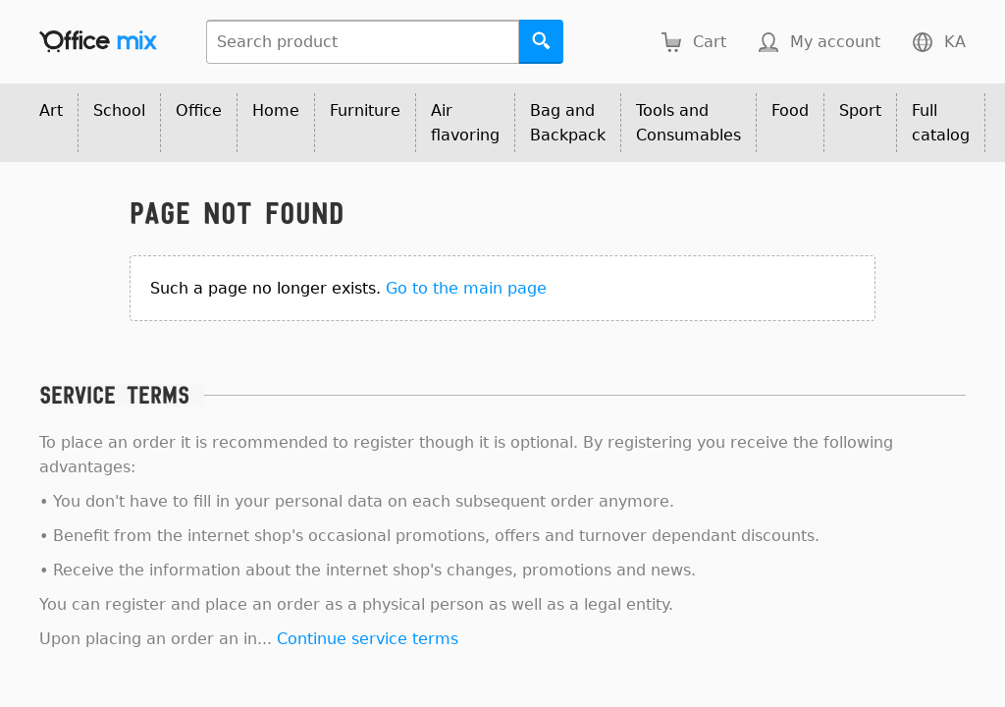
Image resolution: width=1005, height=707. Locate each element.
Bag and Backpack (568, 122)
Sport (860, 110)
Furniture (365, 110)
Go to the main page (466, 288)
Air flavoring (465, 122)
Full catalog (941, 122)
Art (51, 110)
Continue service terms (367, 638)
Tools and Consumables (688, 122)
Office (199, 110)
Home (275, 110)
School (119, 110)
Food (790, 110)
